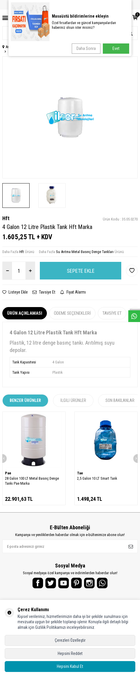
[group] (70, 117)
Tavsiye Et (44, 292)
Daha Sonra (86, 48)
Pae (8, 473)
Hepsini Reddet (70, 653)
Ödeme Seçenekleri (72, 313)
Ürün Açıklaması (24, 313)
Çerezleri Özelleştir (70, 640)
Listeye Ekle (15, 292)
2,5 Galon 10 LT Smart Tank (97, 478)
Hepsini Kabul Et (70, 666)
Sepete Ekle (81, 271)
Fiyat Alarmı (73, 292)
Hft (5, 218)
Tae (80, 473)
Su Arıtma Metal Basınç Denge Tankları (85, 252)
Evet (115, 48)
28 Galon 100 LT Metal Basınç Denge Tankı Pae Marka (32, 481)
